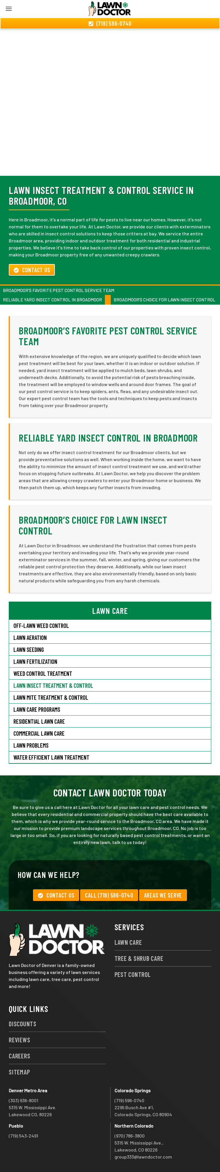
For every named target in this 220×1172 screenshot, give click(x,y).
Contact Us (32, 269)
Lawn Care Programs (36, 709)
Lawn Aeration (30, 637)
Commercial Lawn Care (39, 733)
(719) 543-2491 (23, 1135)
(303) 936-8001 (23, 1100)
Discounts (23, 1023)
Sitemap (19, 1072)
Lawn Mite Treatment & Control (50, 697)
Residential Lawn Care (39, 721)
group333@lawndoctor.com (143, 1156)
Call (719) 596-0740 (109, 895)
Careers (19, 1056)
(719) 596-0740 (129, 1100)
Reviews (19, 1039)
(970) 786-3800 (130, 1135)
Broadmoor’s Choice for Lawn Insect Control (164, 299)
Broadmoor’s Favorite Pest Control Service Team (58, 290)
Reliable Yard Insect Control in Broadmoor (52, 299)
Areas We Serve (163, 895)
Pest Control (133, 974)
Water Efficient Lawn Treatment (51, 757)
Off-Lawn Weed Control (41, 625)
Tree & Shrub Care (139, 958)
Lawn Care (128, 942)
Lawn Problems (30, 745)
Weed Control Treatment (42, 673)
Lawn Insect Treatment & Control (53, 685)
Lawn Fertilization (35, 661)
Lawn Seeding (28, 649)
